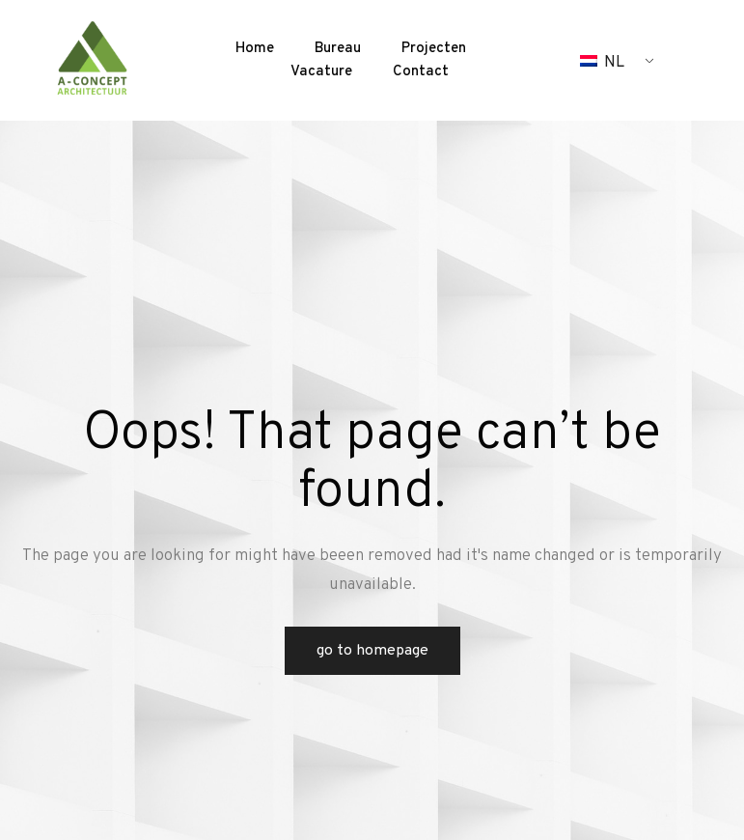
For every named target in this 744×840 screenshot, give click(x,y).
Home (254, 49)
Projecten (433, 49)
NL (602, 62)
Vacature (321, 72)
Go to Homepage (372, 650)
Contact (421, 72)
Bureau (338, 49)
